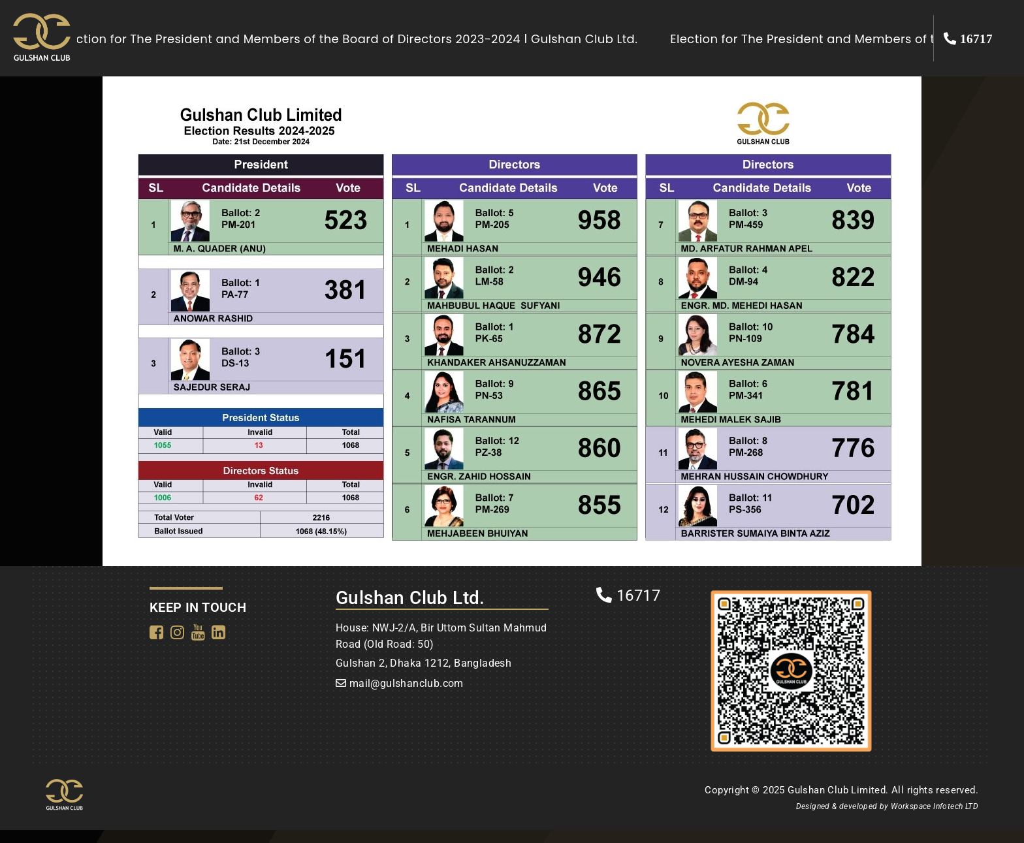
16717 (628, 595)
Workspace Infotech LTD (934, 806)
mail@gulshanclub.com (406, 683)
